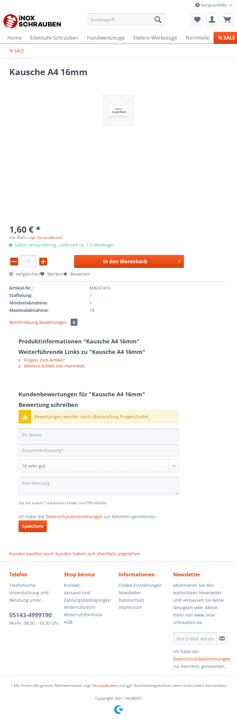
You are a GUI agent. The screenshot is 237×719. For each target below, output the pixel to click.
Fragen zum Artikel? (42, 360)
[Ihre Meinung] (98, 486)
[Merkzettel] (197, 19)
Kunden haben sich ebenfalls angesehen (97, 554)
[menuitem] (126, 22)
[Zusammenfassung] (98, 450)
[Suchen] (158, 19)
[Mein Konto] (212, 19)
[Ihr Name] (98, 434)
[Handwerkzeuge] (106, 38)
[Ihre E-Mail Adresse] (195, 638)
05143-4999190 (30, 615)
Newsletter (129, 593)
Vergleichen (24, 274)
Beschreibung (23, 322)
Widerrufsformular (83, 615)
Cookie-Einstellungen (140, 585)
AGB (68, 622)
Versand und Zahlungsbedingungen (87, 596)
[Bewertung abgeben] (98, 465)
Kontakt (72, 585)
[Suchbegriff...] (126, 19)
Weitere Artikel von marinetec (52, 366)
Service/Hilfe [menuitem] (211, 5)
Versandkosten (105, 685)
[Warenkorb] (227, 19)
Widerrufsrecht (79, 607)
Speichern (32, 526)
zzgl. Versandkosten (45, 237)
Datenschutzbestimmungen (74, 516)
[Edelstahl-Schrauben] (54, 38)
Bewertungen (58, 322)
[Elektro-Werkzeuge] (155, 38)
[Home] (14, 38)
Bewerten (76, 274)
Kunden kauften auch (31, 554)
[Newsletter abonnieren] (222, 638)
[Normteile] (197, 38)
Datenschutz (131, 600)
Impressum (130, 607)
